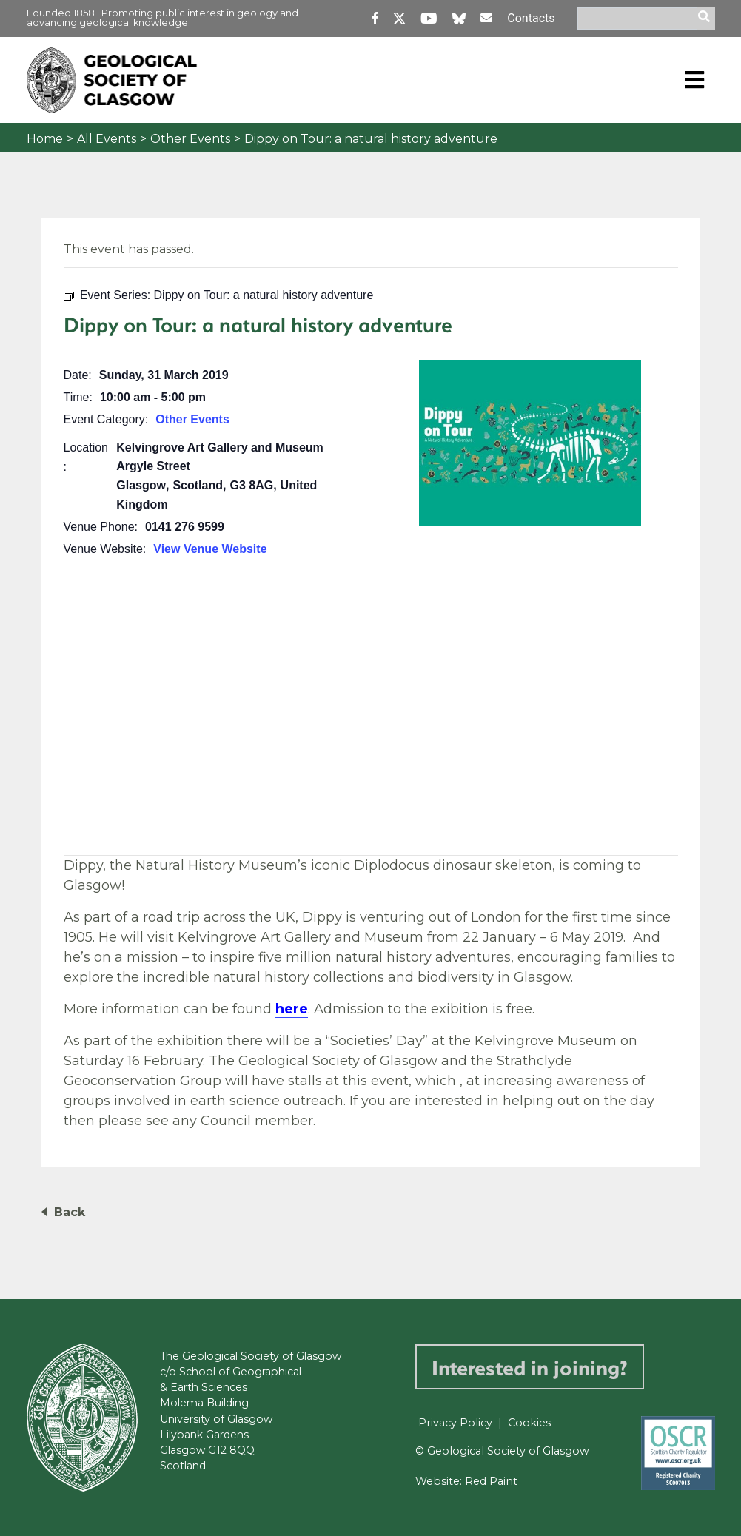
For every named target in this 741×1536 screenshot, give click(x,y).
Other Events (190, 139)
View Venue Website (209, 549)
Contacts (530, 18)
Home (45, 139)
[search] (706, 18)
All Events (106, 139)
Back (69, 1212)
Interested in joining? (530, 1367)
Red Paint (491, 1481)
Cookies (529, 1422)
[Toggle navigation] (694, 80)
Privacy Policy (455, 1422)
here (291, 1009)
